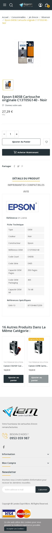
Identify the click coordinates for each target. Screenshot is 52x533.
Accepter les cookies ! (15, 528)
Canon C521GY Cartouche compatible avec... (13, 366)
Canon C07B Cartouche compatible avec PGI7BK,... (38, 366)
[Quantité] (10, 134)
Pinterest (22, 166)
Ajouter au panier (21, 141)
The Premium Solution (13, 362)
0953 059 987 (19, 438)
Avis (26, 191)
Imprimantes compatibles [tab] (26, 185)
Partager (14, 166)
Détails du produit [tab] (26, 178)
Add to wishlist (46, 141)
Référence (11, 217)
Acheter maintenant (26, 152)
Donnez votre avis (13, 105)
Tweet (18, 166)
